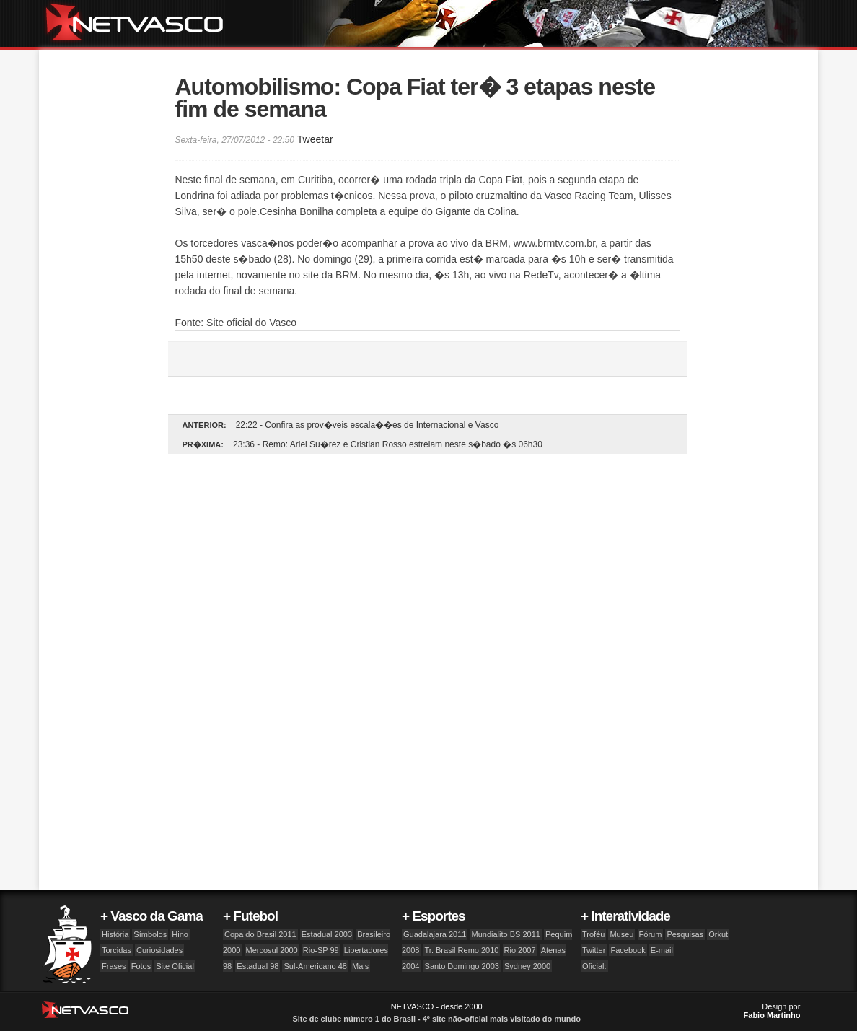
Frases (114, 966)
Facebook (627, 950)
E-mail (662, 950)
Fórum (650, 934)
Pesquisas (685, 934)
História (115, 934)
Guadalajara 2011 (434, 934)
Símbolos (150, 934)
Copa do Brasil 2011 (260, 934)
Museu (621, 934)
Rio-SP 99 (321, 950)
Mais (360, 966)
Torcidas (116, 950)
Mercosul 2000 (272, 950)
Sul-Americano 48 (315, 966)
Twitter (593, 950)
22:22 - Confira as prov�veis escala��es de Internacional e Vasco (367, 425)
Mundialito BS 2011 (506, 934)
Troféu (593, 934)
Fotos (141, 966)
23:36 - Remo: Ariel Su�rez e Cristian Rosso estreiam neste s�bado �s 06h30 (387, 444)
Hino (180, 934)
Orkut (718, 934)
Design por (772, 1010)
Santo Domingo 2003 (462, 966)
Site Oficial (175, 966)
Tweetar (315, 139)
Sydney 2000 (527, 966)
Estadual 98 (257, 966)
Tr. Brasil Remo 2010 (462, 950)
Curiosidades (159, 950)
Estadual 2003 (327, 934)
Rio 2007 (520, 950)
